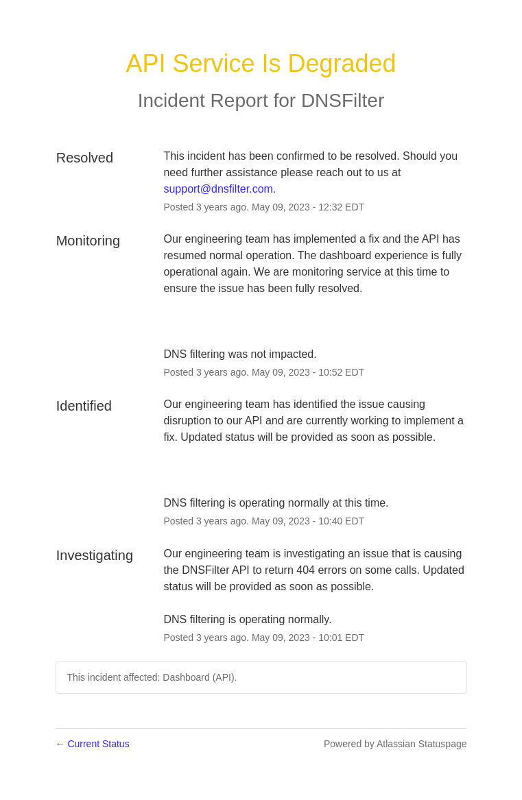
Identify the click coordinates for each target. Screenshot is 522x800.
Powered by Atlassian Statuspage (395, 743)
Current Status (93, 743)
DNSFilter (342, 100)
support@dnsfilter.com (217, 189)
